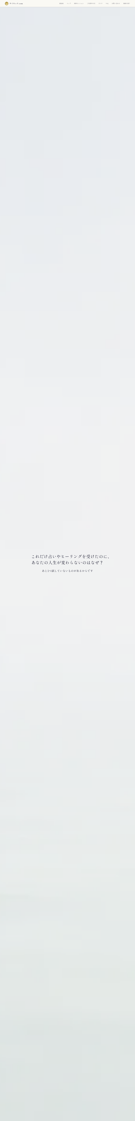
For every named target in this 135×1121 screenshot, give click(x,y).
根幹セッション (79, 3)
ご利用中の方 (91, 3)
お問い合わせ (116, 3)
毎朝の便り (126, 3)
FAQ (107, 3)
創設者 (61, 3)
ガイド (101, 3)
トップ (69, 3)
